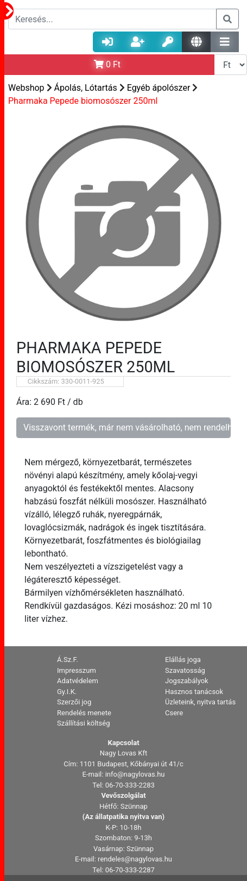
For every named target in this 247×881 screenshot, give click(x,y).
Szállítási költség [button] (83, 723)
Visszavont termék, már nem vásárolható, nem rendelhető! (127, 427)
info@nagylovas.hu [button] (135, 774)
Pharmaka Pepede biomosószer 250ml (82, 101)
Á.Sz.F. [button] (67, 659)
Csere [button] (174, 713)
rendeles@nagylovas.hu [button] (135, 859)
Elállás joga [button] (183, 659)
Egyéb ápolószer (159, 88)
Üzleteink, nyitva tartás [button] (200, 702)
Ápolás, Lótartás (85, 88)
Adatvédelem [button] (77, 681)
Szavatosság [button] (185, 670)
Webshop (26, 88)
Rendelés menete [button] (84, 713)
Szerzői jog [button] (74, 702)
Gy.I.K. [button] (67, 692)
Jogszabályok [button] (186, 681)
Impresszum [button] (76, 670)
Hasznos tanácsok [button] (194, 692)
